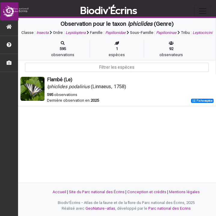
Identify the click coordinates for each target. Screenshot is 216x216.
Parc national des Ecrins (169, 208)
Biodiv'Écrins (108, 11)
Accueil (59, 192)
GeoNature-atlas (100, 208)
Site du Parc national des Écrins (97, 192)
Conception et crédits (146, 192)
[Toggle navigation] (202, 11)
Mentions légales (184, 192)
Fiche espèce (202, 100)
